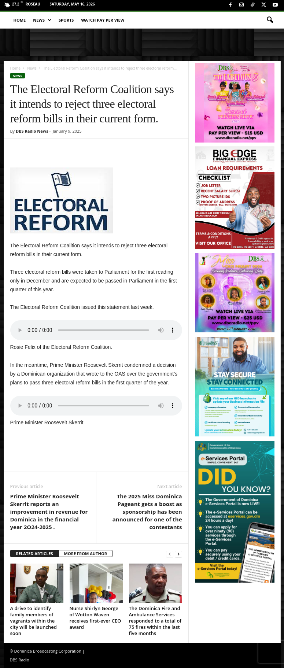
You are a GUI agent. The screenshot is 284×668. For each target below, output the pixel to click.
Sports (66, 20)
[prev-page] (169, 554)
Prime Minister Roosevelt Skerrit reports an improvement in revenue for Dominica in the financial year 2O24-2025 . (49, 511)
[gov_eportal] (234, 512)
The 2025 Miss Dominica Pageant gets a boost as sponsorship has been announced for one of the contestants (147, 511)
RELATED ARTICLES (34, 553)
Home (20, 20)
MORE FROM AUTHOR (85, 553)
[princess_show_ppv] (234, 103)
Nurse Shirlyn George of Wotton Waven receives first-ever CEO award (95, 617)
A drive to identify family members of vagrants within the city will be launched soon (33, 620)
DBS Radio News (32, 131)
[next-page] (178, 554)
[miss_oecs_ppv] (234, 292)
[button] (270, 20)
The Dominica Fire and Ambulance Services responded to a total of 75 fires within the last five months (155, 620)
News (42, 20)
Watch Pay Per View (102, 20)
